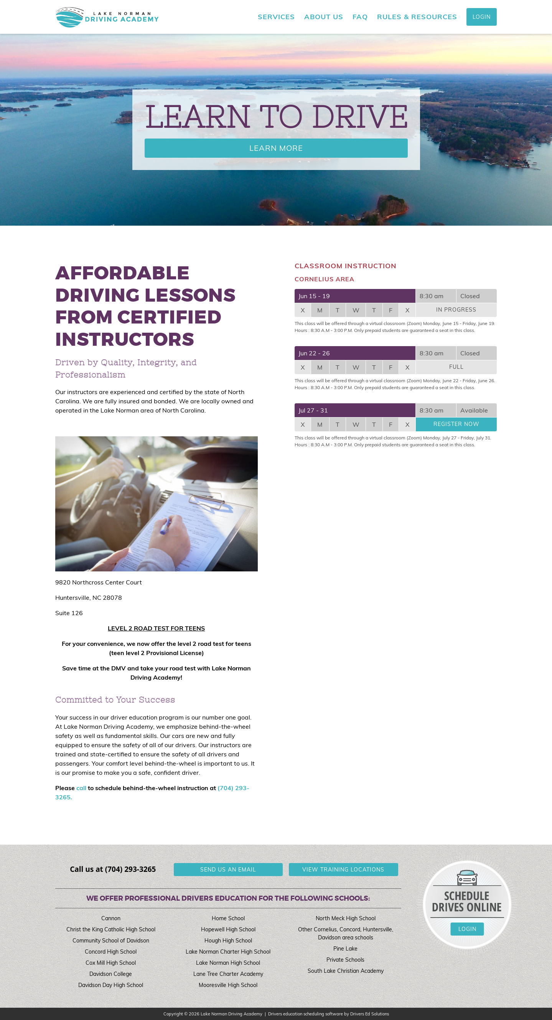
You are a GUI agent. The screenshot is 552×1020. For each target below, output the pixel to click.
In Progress (456, 309)
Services (276, 16)
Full (456, 366)
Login (482, 16)
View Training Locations (343, 869)
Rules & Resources (417, 16)
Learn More (276, 148)
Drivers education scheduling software (305, 1014)
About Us (323, 16)
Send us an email (228, 869)
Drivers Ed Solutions (369, 1014)
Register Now (456, 424)
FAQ (360, 16)
